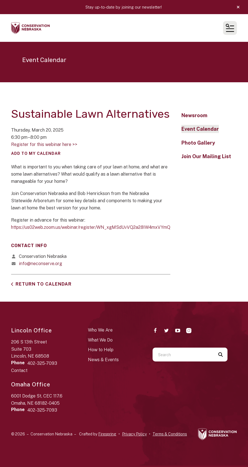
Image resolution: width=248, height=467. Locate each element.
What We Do (100, 340)
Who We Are (100, 330)
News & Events (103, 359)
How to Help (100, 349)
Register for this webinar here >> (44, 144)
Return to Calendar (44, 284)
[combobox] (183, 354)
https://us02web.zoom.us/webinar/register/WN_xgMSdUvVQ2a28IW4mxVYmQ (90, 227)
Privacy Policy (134, 434)
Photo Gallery (198, 143)
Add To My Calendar (36, 153)
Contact (19, 370)
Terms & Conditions (170, 434)
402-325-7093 (42, 363)
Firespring (107, 434)
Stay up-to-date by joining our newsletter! (124, 7)
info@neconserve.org (40, 263)
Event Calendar (200, 129)
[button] (238, 7)
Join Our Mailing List (206, 156)
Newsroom (194, 115)
